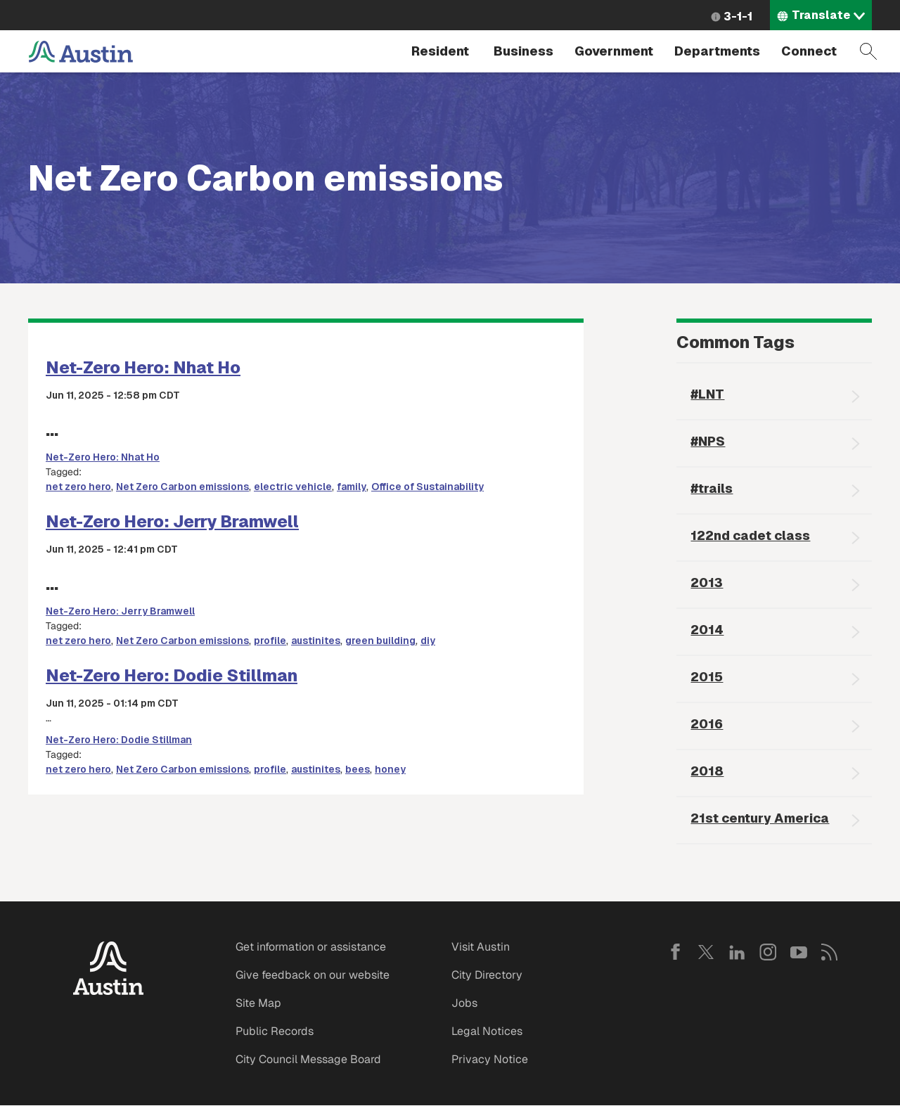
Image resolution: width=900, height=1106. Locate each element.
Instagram (767, 952)
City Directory (486, 974)
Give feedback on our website (313, 974)
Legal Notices (486, 1031)
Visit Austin (480, 946)
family (351, 486)
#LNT (707, 394)
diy (427, 640)
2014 (707, 630)
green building (380, 640)
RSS (829, 952)
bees (357, 769)
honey (390, 769)
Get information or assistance (311, 946)
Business (523, 51)
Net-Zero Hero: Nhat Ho (143, 367)
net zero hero (78, 486)
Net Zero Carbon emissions (182, 486)
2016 (706, 724)
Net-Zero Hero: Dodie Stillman (171, 675)
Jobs (464, 1003)
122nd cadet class (750, 535)
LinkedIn (736, 952)
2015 (706, 677)
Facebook (675, 952)
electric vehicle (293, 486)
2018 (707, 771)
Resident (440, 51)
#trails (711, 488)
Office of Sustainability (427, 486)
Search (868, 51)
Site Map (258, 1003)
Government (613, 51)
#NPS (707, 441)
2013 (706, 582)
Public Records (275, 1031)
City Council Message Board (308, 1059)
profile (270, 640)
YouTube (798, 952)
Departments (717, 51)
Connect (809, 51)
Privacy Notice (489, 1059)
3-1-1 (738, 16)
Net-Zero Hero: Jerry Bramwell (172, 521)
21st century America (759, 818)
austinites (315, 640)
